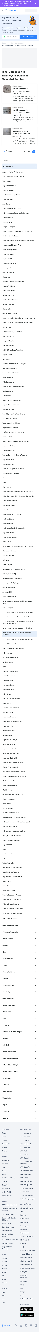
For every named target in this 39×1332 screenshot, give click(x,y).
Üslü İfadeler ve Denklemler (12, 899)
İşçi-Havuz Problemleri (10, 657)
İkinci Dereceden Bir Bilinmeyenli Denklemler (17, 612)
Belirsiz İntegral (7, 218)
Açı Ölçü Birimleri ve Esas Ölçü (13, 432)
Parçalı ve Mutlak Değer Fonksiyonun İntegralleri (19, 318)
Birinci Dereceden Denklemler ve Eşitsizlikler (17, 491)
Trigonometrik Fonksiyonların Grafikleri (16, 441)
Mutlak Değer (7, 790)
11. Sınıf (4, 1262)
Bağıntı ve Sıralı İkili (9, 446)
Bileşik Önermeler (8, 799)
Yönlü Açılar (6, 181)
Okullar (4, 1140)
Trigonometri (6, 881)
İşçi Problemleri (7, 662)
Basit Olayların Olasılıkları (11, 473)
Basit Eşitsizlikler (8, 464)
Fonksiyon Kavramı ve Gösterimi (13, 569)
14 (24, 151)
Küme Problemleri (8, 291)
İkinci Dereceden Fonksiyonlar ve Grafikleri (17, 628)
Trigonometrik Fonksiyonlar (12, 400)
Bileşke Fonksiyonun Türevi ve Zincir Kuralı (17, 231)
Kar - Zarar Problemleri (10, 671)
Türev (22, 1212)
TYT (3, 1299)
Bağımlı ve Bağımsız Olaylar (12, 208)
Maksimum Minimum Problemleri (13, 772)
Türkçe (4, 1181)
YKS (3, 1292)
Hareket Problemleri (9, 596)
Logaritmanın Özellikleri (10, 753)
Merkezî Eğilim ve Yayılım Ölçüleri (14, 776)
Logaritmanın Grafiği (9, 740)
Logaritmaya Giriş (8, 744)
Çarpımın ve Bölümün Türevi (12, 245)
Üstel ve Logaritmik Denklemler (13, 386)
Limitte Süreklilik (8, 304)
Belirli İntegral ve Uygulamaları (13, 648)
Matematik (5, 1160)
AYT (3, 1296)
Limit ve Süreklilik (8, 730)
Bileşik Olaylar (7, 222)
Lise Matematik (19, 43)
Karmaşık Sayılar (8, 680)
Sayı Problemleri (8, 533)
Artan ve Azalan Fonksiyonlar (12, 172)
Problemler (24, 1229)
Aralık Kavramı (7, 199)
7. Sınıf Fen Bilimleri (27, 1195)
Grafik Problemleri (8, 272)
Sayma (4, 858)
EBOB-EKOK (6, 542)
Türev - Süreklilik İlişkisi (10, 373)
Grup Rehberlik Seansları (7, 1248)
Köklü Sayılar (6, 694)
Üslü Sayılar (24, 1219)
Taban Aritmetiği (8, 863)
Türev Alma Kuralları (9, 890)
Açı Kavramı (6, 396)
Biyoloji (4, 1174)
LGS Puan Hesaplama (9, 1208)
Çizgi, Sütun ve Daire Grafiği (12, 913)
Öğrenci (4, 1133)
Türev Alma (6, 886)
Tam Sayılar (6, 359)
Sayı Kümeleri (7, 845)
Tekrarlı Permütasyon (9, 368)
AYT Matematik (25, 1144)
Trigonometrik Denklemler (11, 423)
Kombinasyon (7, 703)
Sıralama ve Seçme (9, 854)
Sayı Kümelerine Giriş (9, 186)
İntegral (23, 1215)
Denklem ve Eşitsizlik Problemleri (13, 528)
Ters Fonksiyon (7, 608)
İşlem (4, 667)
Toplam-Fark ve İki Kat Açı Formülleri (15, 455)
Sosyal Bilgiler (7, 1195)
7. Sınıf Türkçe (25, 1192)
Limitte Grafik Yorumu (10, 300)
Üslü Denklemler (8, 382)
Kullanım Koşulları (26, 1299)
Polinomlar (24, 1222)
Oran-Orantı (6, 804)
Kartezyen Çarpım (8, 685)
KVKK (22, 1295)
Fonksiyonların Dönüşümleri (12, 578)
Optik (22, 1247)
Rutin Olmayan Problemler (11, 840)
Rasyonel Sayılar (8, 341)
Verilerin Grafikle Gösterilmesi (12, 909)
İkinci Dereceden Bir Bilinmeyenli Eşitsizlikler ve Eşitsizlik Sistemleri (18, 622)
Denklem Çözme (8, 519)
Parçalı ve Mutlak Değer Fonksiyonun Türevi (17, 323)
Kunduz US (6, 1144)
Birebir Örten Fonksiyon (10, 236)
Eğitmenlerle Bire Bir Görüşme (9, 1219)
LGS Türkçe (24, 1178)
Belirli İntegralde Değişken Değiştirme (15, 213)
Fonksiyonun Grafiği (9, 574)
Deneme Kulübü (7, 1230)
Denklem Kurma (8, 523)
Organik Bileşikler (26, 1254)
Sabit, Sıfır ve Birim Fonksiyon (12, 350)
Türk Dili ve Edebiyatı (9, 1178)
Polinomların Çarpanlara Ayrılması (14, 831)
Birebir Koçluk (7, 1223)
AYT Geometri (25, 1147)
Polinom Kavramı (8, 336)
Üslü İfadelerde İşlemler (10, 904)
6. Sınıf (4, 1279)
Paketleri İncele (28, 37)
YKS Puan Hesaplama (9, 1205)
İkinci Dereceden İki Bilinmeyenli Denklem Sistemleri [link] (17, 45)
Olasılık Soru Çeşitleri (9, 313)
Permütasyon (7, 564)
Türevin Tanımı (7, 377)
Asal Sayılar (6, 204)
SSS (21, 1288)
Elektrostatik (24, 1240)
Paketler (4, 1147)
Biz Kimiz (23, 1281)
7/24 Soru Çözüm (8, 1214)
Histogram (6, 277)
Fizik (3, 1167)
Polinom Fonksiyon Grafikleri (12, 332)
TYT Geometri (25, 1137)
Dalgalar (23, 1243)
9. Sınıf (4, 1269)
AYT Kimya (24, 1154)
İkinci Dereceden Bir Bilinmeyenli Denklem (17, 617)
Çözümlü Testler (7, 1243)
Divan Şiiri (24, 1275)
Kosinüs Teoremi (8, 409)
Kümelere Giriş (7, 726)
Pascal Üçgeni (7, 327)
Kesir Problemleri (8, 689)
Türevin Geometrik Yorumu (11, 895)
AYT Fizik (23, 1151)
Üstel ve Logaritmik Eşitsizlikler (13, 762)
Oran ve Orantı (7, 808)
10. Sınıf (4, 1265)
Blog (22, 1285)
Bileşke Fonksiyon (8, 227)
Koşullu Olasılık (7, 712)
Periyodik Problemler (9, 785)
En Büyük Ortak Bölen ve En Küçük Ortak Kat (17, 546)
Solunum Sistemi (26, 1264)
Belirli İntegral (7, 653)
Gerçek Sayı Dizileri (9, 587)
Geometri (5, 1164)
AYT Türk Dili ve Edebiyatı (26, 1162)
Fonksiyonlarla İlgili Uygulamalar (13, 583)
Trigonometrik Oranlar (10, 428)
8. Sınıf (4, 1272)
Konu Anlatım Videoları (10, 1240)
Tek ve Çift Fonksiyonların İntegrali (14, 364)
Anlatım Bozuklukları (27, 1268)
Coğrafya (5, 1185)
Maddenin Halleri (26, 1257)
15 (29, 151)
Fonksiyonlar (25, 1226)
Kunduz (4, 43)
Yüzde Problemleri (8, 676)
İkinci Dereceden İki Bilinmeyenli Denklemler (17, 639)
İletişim (22, 1292)
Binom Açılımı (7, 487)
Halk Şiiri (23, 1272)
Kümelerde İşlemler (9, 717)
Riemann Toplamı (8, 345)
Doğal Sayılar (7, 259)
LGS (3, 1303)
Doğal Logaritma (8, 254)
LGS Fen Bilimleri (26, 1181)
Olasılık (4, 478)
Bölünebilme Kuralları (9, 501)
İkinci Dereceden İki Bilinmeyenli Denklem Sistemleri (21, 91)
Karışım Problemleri (9, 286)
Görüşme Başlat (10, 37)
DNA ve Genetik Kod (27, 1250)
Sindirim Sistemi (26, 1261)
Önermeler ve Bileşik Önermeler (13, 794)
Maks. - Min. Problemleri (10, 767)
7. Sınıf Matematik (26, 1188)
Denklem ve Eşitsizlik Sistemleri (13, 469)
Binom (4, 482)
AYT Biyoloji (24, 1158)
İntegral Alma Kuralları (10, 644)
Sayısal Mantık (7, 354)
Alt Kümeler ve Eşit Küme (11, 195)
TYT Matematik (25, 1133)
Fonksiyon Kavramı (9, 268)
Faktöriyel (5, 560)
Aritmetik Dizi (7, 592)
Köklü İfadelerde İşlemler (11, 699)
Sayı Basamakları (8, 459)
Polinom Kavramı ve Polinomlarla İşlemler (16, 822)
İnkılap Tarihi (6, 1192)
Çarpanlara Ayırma (8, 505)
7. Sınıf (4, 1276)
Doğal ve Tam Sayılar (9, 537)
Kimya (4, 1171)
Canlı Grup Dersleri (8, 1227)
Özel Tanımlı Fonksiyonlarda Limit (14, 817)
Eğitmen (4, 1137)
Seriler (4, 849)
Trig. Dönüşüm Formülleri (11, 872)
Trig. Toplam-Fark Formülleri (12, 877)
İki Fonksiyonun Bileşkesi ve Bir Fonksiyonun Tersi (17, 602)
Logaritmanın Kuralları (10, 749)
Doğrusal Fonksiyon (9, 263)
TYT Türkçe (24, 1140)
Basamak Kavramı (8, 450)
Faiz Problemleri (8, 555)
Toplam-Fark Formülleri (10, 405)
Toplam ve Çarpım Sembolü (12, 867)
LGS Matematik (25, 1174)
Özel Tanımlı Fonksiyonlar (11, 813)
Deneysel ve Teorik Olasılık (11, 514)
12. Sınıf (4, 1258)
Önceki (8, 151)
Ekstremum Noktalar (9, 551)
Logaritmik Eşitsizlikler (10, 758)
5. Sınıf (4, 1283)
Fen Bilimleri (6, 1188)
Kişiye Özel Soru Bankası (7, 1235)
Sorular (11, 43)
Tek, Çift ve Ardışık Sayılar (11, 835)
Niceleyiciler (6, 309)
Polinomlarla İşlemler (9, 826)
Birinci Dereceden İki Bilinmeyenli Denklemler (18, 240)
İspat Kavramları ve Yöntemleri (13, 281)
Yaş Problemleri (7, 391)
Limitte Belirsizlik (8, 295)
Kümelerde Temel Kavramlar (12, 721)
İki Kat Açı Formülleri (9, 418)
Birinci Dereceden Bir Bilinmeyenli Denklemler (18, 496)
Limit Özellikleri (7, 735)
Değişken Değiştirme (9, 249)
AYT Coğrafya (25, 1167)
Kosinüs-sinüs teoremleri (11, 708)
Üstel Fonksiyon (8, 190)
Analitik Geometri (26, 1236)
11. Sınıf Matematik (26, 1170)
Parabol (5, 510)
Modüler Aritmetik (8, 781)
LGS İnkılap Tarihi (26, 1185)
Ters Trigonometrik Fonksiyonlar (13, 414)
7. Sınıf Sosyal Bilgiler (27, 1199)
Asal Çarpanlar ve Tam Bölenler (13, 176)
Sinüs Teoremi (7, 437)
